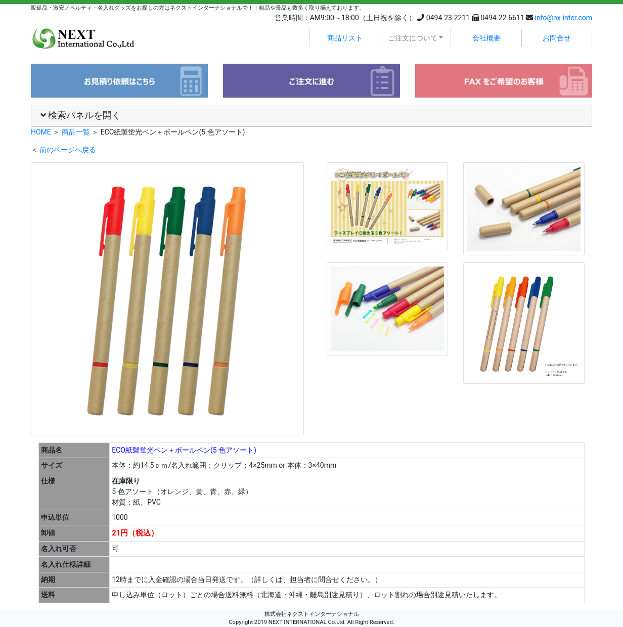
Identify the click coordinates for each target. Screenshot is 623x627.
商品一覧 (76, 132)
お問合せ (557, 38)
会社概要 (486, 38)
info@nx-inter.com (563, 18)
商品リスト (345, 38)
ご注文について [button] (412, 38)
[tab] (311, 116)
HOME (41, 132)
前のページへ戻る (67, 150)
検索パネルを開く (80, 115)
